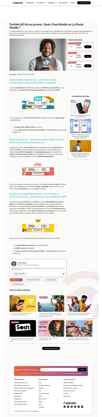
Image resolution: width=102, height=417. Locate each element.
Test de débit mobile (20, 401)
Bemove (36, 411)
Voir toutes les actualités (51, 348)
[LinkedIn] (63, 273)
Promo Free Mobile (51, 280)
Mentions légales (68, 382)
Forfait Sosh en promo (18, 284)
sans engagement (37, 90)
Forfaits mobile (16, 280)
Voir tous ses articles (19, 273)
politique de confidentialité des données (73, 373)
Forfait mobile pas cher (21, 382)
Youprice (41, 407)
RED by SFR (42, 399)
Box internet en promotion (22, 385)
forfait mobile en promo (43, 152)
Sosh (40, 404)
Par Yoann (13, 74)
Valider (82, 369)
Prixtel (40, 396)
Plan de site (66, 396)
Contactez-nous (84, 3)
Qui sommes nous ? (69, 391)
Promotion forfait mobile (33, 280)
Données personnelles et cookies (73, 385)
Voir (88, 46)
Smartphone (17, 399)
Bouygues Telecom (44, 385)
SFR (40, 391)
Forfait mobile (18, 393)
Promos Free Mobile (20, 391)
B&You (40, 401)
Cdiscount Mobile (44, 393)
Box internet (17, 396)
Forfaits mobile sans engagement (24, 388)
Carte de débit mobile (20, 404)
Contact (65, 393)
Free (40, 382)
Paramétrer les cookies (70, 388)
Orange (41, 388)
